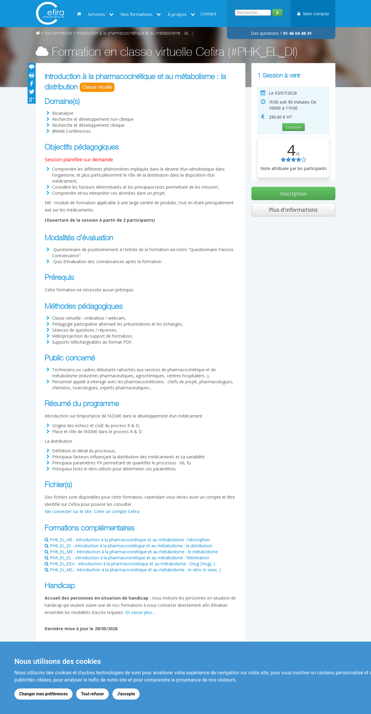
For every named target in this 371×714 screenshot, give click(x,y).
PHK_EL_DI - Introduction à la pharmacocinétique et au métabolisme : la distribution (128, 545)
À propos (181, 14)
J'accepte (126, 693)
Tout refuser (92, 693)
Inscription (293, 193)
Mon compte (313, 14)
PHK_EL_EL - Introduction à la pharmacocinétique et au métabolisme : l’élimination (127, 558)
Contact (208, 14)
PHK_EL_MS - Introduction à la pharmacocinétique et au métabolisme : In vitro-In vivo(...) (133, 570)
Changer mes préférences (43, 693)
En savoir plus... (140, 612)
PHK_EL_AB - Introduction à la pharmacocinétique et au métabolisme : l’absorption (127, 539)
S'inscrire (293, 127)
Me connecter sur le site (68, 511)
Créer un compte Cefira (116, 511)
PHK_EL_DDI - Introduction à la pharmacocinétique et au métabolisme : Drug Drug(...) (130, 564)
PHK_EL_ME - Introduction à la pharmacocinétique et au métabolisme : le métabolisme (131, 551)
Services (101, 14)
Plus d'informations (293, 209)
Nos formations (140, 14)
